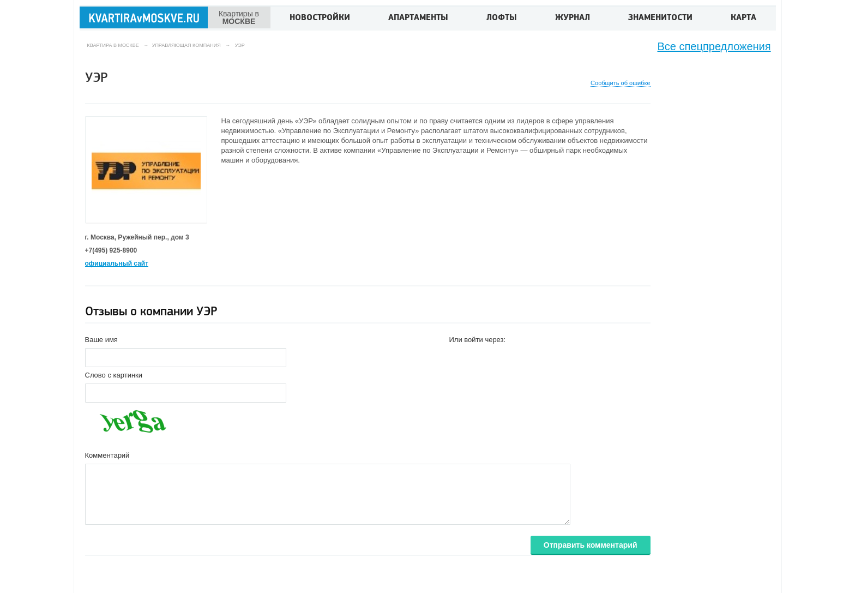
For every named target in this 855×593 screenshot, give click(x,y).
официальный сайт (117, 263)
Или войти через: (477, 340)
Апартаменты (418, 18)
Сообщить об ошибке (620, 83)
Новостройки (320, 18)
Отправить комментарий (590, 545)
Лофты (501, 18)
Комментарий (107, 455)
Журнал (572, 18)
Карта (743, 18)
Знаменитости (660, 18)
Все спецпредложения (714, 46)
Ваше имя (101, 340)
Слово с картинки (114, 375)
